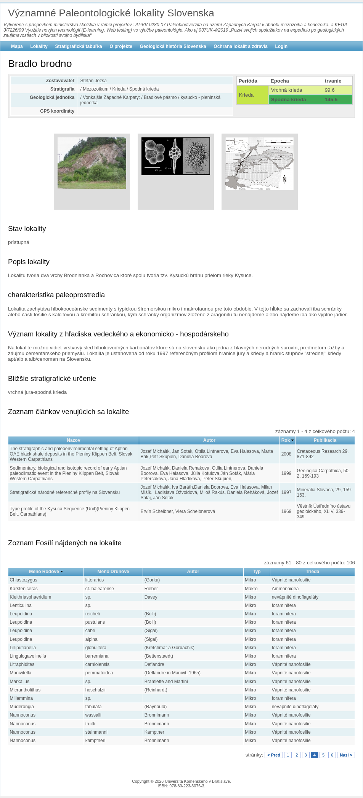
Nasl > (346, 755)
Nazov (73, 440)
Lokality (38, 46)
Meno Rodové (44, 571)
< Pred (273, 755)
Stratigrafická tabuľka (78, 46)
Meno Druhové (113, 571)
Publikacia (325, 440)
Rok (285, 440)
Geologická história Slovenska (173, 46)
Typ (256, 571)
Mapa (17, 46)
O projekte (121, 46)
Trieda (312, 571)
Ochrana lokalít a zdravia (240, 46)
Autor (209, 440)
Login (281, 46)
